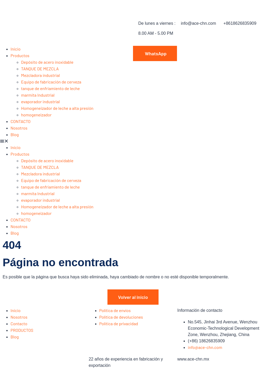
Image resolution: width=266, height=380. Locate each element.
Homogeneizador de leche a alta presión (57, 108)
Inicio (16, 48)
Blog (15, 134)
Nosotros (19, 127)
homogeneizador (36, 114)
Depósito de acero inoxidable (47, 62)
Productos (20, 55)
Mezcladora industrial (40, 75)
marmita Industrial (38, 94)
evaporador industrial (40, 101)
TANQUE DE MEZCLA (40, 68)
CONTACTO (21, 121)
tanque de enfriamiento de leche (50, 88)
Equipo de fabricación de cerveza (51, 81)
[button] (66, 141)
